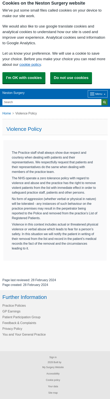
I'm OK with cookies (24, 78)
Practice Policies (14, 305)
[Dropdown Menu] (98, 94)
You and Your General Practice (24, 334)
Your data (53, 386)
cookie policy (30, 64)
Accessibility (52, 373)
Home (6, 113)
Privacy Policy (12, 328)
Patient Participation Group (21, 317)
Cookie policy (53, 380)
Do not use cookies (71, 78)
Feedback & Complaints (19, 322)
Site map (53, 393)
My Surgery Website (53, 367)
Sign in (53, 357)
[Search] (52, 102)
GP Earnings (11, 311)
